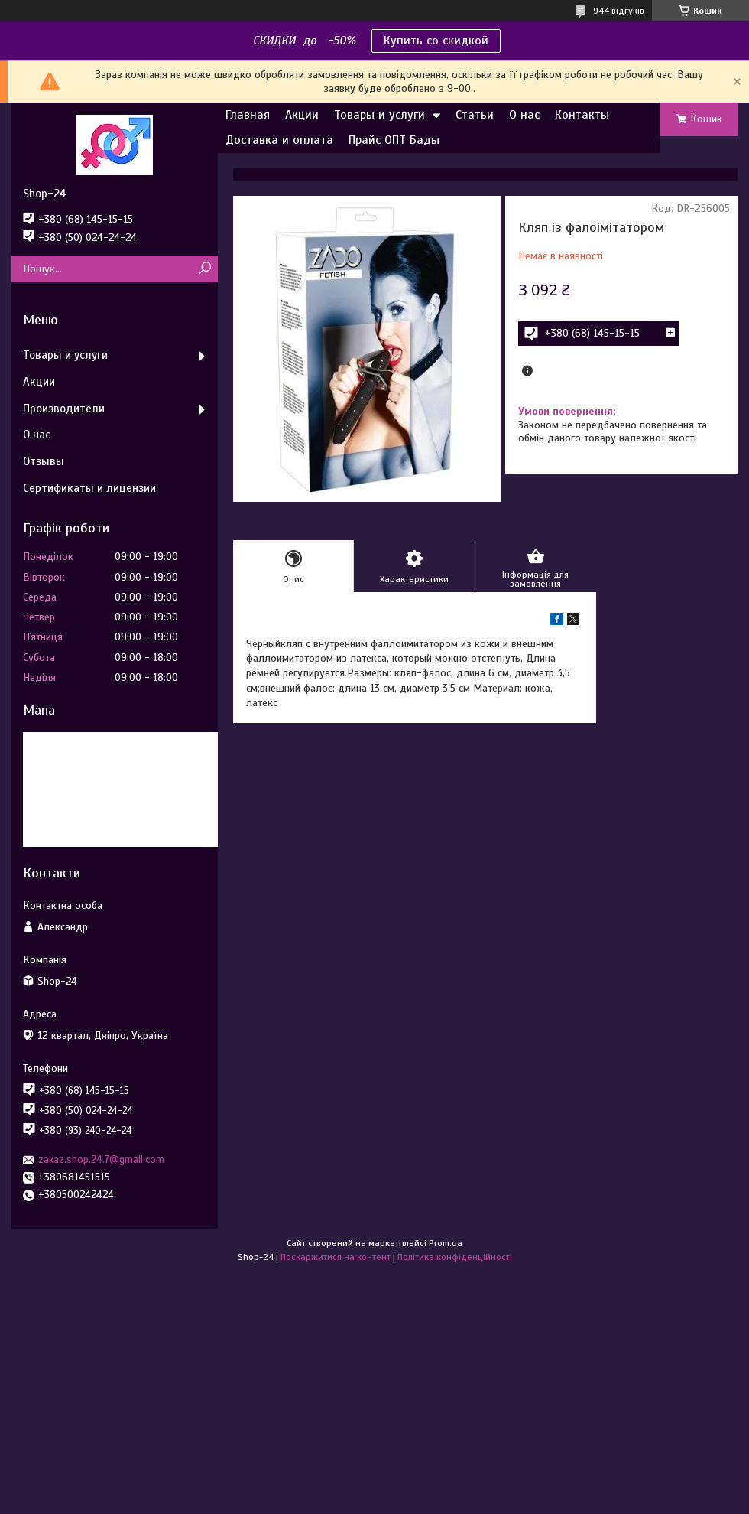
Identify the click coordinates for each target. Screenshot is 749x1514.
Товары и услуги (379, 114)
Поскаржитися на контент (335, 1257)
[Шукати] (204, 269)
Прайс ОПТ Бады (394, 140)
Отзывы (43, 461)
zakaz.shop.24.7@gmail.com (101, 1159)
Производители (64, 408)
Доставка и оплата (279, 140)
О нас (524, 114)
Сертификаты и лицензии (89, 488)
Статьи (475, 114)
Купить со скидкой (436, 40)
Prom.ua (445, 1243)
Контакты (582, 114)
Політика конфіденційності (454, 1257)
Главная (247, 114)
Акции (302, 114)
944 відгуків (618, 10)
